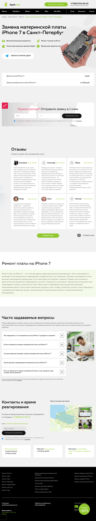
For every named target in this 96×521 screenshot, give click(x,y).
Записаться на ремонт (56, 4)
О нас (72, 11)
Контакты (81, 11)
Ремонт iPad (6, 479)
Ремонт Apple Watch (8, 484)
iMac (46, 11)
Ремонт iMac (6, 476)
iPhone (4, 11)
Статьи (91, 11)
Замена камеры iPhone (82, 479)
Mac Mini (57, 11)
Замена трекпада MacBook (44, 486)
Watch (27, 11)
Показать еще (48, 235)
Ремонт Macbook (7, 482)
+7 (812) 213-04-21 (79, 4)
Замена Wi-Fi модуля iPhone (44, 478)
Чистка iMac (39, 483)
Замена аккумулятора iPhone (84, 482)
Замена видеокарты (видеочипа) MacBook (46, 474)
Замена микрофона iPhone (83, 476)
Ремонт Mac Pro (7, 487)
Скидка (84, 509)
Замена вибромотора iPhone (84, 473)
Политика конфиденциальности (9, 504)
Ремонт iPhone (7, 473)
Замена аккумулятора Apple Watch (46, 480)
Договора (20, 380)
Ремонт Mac (6, 490)
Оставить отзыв (88, 235)
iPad (37, 11)
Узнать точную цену (21, 56)
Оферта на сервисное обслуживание (43, 504)
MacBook (16, 11)
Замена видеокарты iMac (43, 492)
